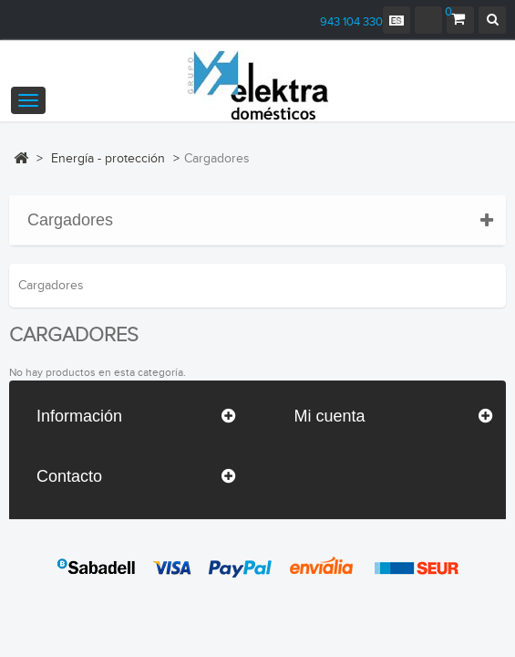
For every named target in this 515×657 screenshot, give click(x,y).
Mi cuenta (330, 416)
